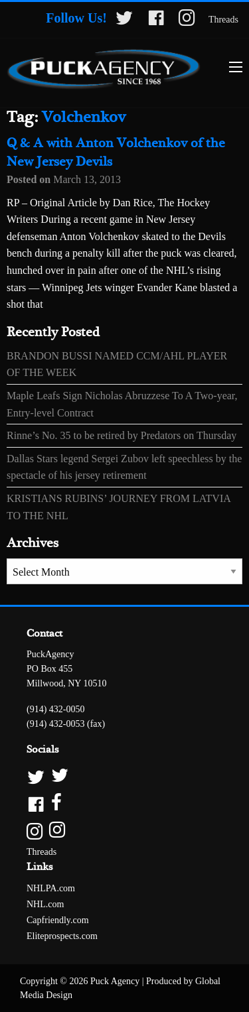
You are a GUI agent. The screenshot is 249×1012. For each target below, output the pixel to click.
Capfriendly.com (58, 920)
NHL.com (45, 904)
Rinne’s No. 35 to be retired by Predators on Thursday (121, 435)
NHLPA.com (51, 888)
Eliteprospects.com (62, 936)
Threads (223, 20)
